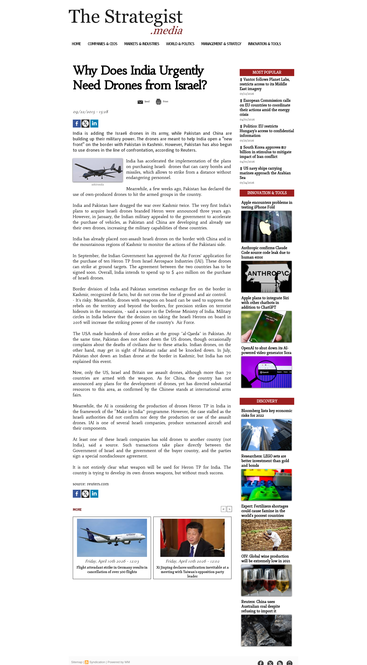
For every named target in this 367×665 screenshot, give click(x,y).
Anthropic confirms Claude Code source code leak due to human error (264, 250)
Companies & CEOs (103, 43)
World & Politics (180, 43)
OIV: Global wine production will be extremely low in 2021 (264, 552)
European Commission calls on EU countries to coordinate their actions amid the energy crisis (265, 107)
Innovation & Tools (264, 43)
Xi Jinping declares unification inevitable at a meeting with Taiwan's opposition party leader (192, 571)
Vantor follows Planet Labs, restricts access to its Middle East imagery (265, 84)
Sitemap (76, 654)
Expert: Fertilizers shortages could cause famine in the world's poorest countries (263, 505)
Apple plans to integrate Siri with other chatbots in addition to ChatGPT (266, 300)
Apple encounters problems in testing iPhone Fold (265, 203)
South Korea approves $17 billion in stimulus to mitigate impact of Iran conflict (265, 152)
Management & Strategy (221, 43)
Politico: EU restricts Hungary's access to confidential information (267, 131)
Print (164, 101)
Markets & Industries (142, 43)
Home (77, 43)
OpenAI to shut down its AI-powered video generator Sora (265, 347)
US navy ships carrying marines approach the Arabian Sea (265, 173)
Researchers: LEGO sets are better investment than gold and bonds (263, 455)
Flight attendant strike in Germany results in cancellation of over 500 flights (112, 570)
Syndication (97, 654)
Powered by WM (119, 654)
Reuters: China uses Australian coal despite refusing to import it (265, 599)
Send (141, 101)
